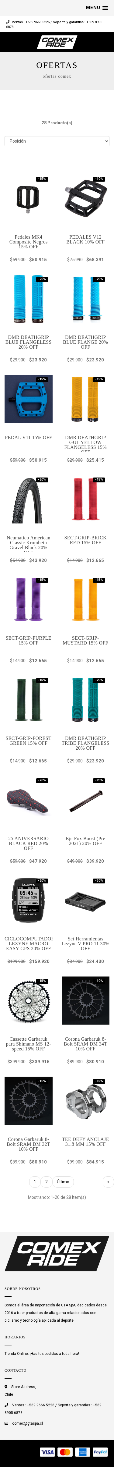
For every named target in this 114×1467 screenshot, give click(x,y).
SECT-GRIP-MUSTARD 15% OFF (85, 640)
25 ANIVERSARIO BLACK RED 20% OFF (28, 843)
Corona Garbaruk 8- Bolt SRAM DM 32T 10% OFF (28, 1144)
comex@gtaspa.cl (27, 1423)
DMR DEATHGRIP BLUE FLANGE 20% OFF (85, 342)
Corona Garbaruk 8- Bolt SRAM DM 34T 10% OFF (85, 1043)
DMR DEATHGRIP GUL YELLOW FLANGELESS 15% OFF (85, 445)
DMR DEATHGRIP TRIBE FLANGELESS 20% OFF (85, 743)
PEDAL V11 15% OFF (28, 437)
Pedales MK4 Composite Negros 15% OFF (28, 241)
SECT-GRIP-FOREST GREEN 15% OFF (28, 741)
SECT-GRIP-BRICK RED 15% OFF (85, 540)
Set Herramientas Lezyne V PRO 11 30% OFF (86, 943)
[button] (97, 8)
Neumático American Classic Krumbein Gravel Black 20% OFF (28, 545)
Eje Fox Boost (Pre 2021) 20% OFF (85, 841)
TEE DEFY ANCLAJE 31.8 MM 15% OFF (85, 1142)
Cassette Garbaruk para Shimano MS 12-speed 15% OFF (28, 1043)
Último (63, 1181)
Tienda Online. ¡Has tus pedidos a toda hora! (42, 1354)
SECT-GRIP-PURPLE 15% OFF (28, 640)
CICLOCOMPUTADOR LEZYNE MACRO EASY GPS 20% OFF (30, 943)
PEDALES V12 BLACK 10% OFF (85, 239)
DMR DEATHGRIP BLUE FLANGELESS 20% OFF (28, 342)
